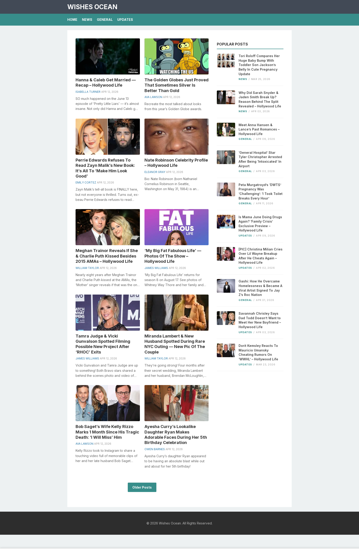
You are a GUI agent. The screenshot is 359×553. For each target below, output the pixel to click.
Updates (125, 19)
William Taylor (87, 268)
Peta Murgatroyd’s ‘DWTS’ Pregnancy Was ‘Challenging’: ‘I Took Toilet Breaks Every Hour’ (261, 191)
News (87, 19)
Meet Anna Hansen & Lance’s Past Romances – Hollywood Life (259, 129)
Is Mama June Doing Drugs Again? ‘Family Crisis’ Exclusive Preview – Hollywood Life (260, 223)
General (105, 19)
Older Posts (142, 487)
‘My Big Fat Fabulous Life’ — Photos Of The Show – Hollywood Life (172, 256)
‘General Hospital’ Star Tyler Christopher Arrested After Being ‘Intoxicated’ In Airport (260, 159)
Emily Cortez (86, 182)
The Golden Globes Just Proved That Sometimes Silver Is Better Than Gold (176, 85)
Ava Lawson (153, 97)
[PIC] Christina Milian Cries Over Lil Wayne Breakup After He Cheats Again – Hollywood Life (261, 256)
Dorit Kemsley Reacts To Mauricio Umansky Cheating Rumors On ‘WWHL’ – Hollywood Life (258, 352)
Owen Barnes (154, 449)
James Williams (156, 268)
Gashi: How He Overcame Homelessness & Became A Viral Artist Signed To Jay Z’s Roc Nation (260, 288)
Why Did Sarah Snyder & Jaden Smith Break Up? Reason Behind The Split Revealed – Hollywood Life (260, 99)
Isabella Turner (88, 91)
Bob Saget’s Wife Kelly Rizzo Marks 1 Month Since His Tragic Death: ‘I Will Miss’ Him (107, 432)
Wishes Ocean (92, 7)
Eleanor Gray (154, 172)
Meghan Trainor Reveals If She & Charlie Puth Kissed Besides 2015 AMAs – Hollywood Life (107, 256)
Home (72, 19)
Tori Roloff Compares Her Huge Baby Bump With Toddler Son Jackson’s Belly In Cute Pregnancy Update (259, 65)
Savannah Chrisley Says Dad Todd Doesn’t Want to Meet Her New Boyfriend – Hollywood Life (260, 320)
